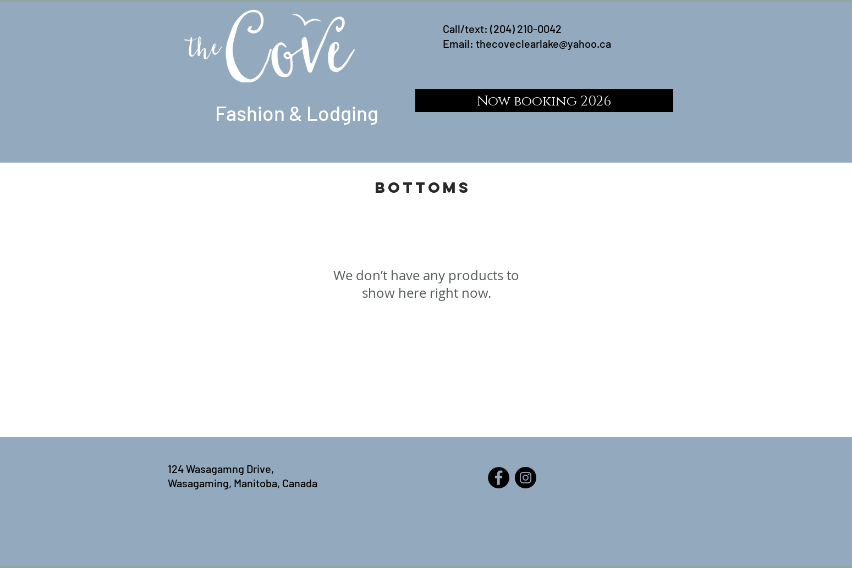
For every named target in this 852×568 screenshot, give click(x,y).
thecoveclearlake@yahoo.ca (543, 43)
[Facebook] (498, 477)
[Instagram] (525, 477)
